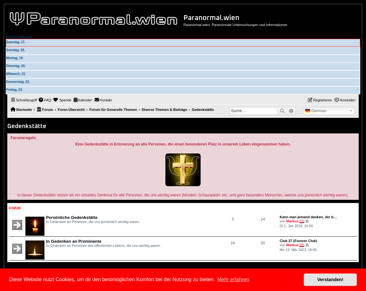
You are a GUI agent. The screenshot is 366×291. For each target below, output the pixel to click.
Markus (292, 221)
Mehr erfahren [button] (233, 279)
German (316, 110)
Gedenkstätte (26, 126)
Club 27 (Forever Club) (298, 241)
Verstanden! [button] (330, 279)
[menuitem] (44, 100)
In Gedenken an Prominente (73, 241)
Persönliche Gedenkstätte (71, 217)
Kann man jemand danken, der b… (308, 217)
